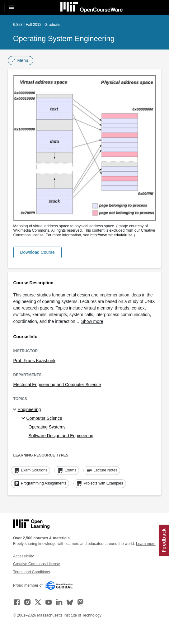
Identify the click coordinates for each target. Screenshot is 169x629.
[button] (37, 252)
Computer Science (44, 418)
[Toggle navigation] (11, 7)
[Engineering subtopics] (15, 410)
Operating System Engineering (64, 38)
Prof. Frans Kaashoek (34, 360)
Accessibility (23, 556)
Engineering (29, 409)
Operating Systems (47, 426)
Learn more (146, 544)
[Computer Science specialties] (24, 418)
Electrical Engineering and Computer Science (57, 384)
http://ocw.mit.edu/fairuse (111, 235)
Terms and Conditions (31, 572)
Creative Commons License (36, 564)
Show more (92, 321)
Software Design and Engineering (61, 435)
